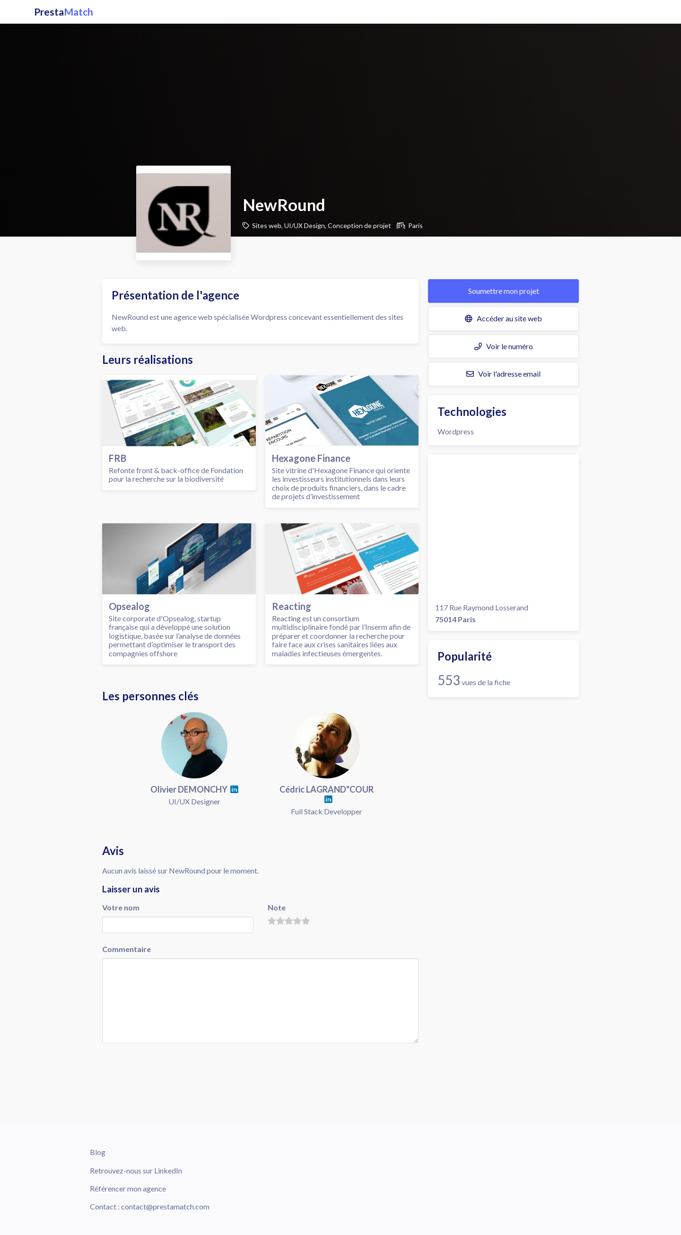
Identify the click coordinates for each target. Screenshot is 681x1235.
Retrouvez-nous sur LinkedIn (136, 1170)
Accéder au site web (503, 318)
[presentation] (174, 1063)
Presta (63, 12)
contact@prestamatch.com (165, 1206)
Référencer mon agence (128, 1188)
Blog (97, 1151)
